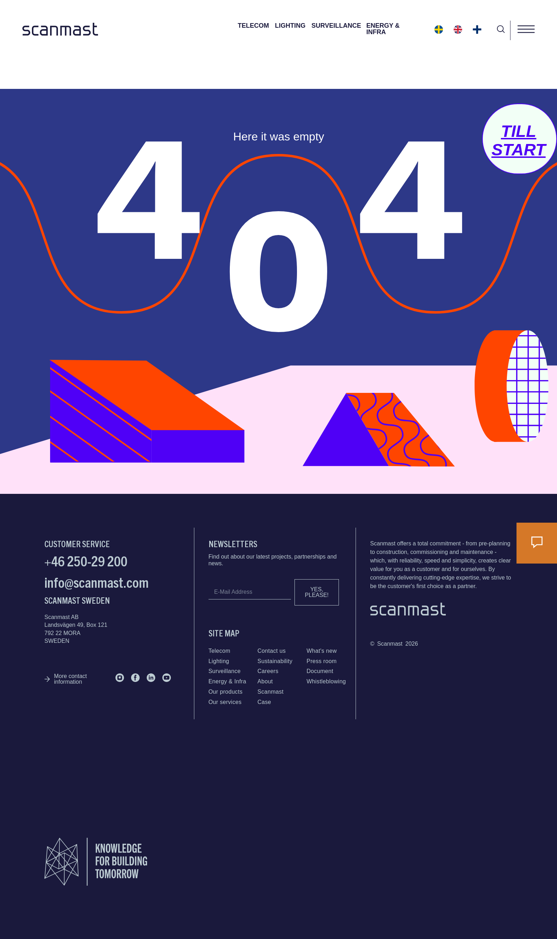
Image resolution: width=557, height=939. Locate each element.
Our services (225, 702)
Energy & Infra (383, 29)
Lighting (290, 25)
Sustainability (275, 661)
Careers (268, 671)
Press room (322, 661)
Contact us (272, 651)
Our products (226, 692)
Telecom (253, 25)
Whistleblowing (326, 681)
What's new (322, 651)
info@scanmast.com (96, 582)
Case (264, 702)
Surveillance (336, 25)
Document (320, 671)
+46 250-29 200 (86, 560)
